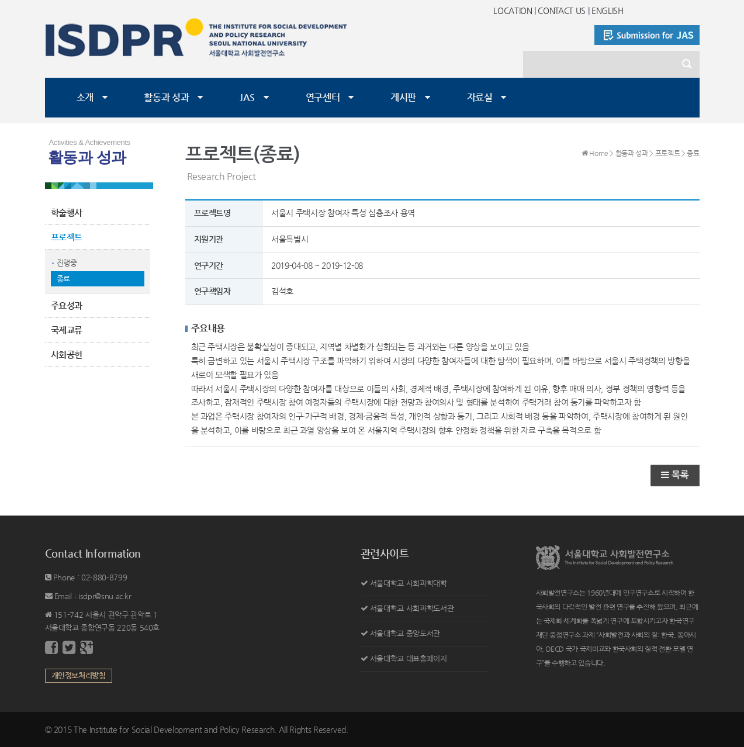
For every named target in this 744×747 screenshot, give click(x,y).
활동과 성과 (166, 97)
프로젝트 (67, 237)
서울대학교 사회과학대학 (408, 583)
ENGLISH (607, 10)
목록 (674, 475)
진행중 (67, 262)
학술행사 (67, 212)
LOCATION (512, 10)
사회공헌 (67, 354)
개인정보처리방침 (78, 675)
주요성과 (67, 305)
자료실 (480, 97)
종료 (63, 278)
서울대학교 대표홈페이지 (408, 658)
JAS (247, 97)
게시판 (403, 97)
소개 (85, 97)
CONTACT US (562, 10)
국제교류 (67, 330)
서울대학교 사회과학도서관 (412, 608)
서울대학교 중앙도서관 (405, 633)
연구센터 (323, 97)
